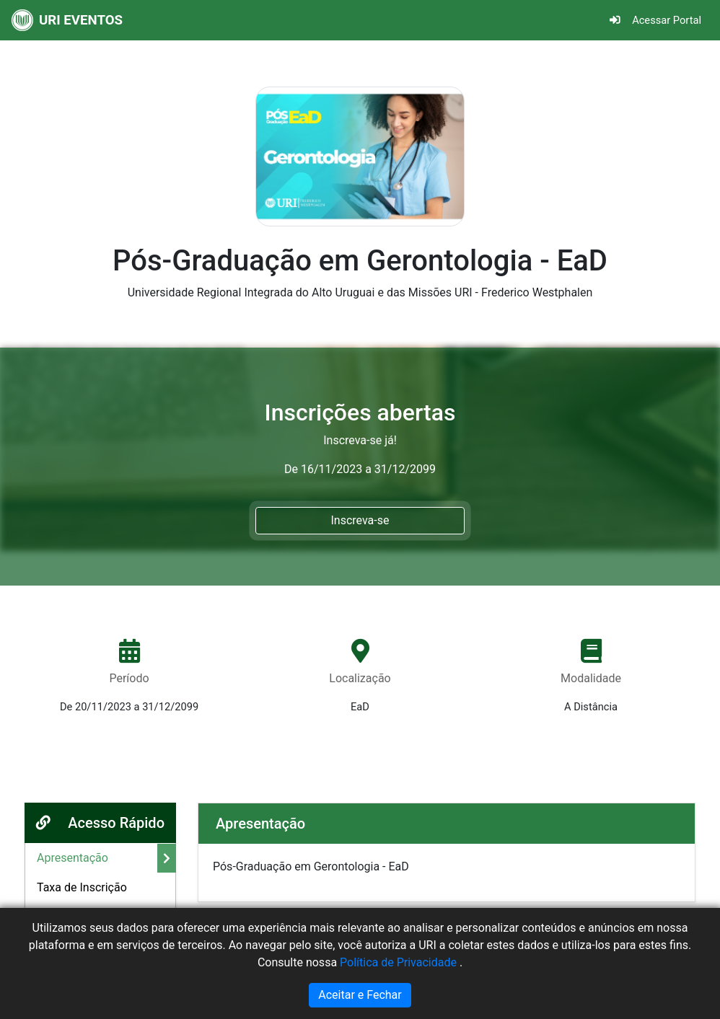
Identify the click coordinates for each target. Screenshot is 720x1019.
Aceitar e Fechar (359, 995)
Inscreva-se (360, 520)
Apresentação (72, 858)
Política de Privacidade (400, 962)
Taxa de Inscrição (82, 887)
